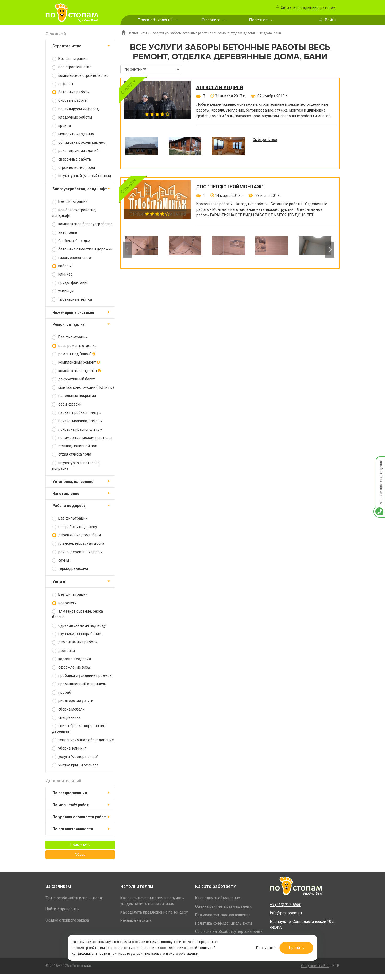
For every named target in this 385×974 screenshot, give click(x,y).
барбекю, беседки (71, 241)
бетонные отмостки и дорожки (82, 249)
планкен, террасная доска (78, 543)
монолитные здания (73, 134)
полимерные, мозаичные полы (82, 438)
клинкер (62, 274)
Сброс (80, 855)
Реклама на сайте (136, 920)
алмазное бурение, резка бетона (77, 614)
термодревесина (70, 568)
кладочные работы (72, 117)
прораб (61, 692)
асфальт (63, 84)
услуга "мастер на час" (75, 756)
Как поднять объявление (217, 898)
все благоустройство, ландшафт (74, 213)
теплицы (63, 291)
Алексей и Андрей (219, 87)
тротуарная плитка (72, 299)
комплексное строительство (80, 75)
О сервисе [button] (213, 20)
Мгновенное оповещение (379, 462)
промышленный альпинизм (79, 684)
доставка (63, 650)
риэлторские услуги (72, 700)
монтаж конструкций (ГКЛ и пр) (83, 387)
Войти (330, 20)
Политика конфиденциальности (223, 923)
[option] (142, 150)
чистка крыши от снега (75, 765)
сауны (60, 560)
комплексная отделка (76, 371)
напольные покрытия (74, 396)
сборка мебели (68, 709)
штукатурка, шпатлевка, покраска (76, 466)
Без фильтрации (70, 58)
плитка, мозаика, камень (77, 421)
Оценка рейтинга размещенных (223, 906)
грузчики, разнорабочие (76, 634)
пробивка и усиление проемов (82, 675)
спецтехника (66, 717)
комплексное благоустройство (82, 224)
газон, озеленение (71, 257)
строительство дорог (74, 167)
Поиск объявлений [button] (157, 20)
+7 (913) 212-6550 (285, 905)
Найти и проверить (62, 909)
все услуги (64, 603)
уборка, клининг (69, 748)
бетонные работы (71, 92)
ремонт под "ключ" (73, 354)
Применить (80, 845)
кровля (61, 125)
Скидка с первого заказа (67, 920)
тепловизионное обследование (83, 740)
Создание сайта (315, 966)
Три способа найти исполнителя (73, 898)
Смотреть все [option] (265, 139)
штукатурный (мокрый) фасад (81, 176)
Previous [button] (127, 250)
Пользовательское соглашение (223, 915)
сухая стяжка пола (71, 454)
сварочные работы (72, 159)
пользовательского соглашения (172, 954)
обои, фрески (67, 404)
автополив (64, 232)
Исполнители (139, 33)
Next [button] (329, 250)
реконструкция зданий (75, 150)
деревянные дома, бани (76, 535)
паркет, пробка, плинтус (76, 412)
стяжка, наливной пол (74, 446)
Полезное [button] (260, 20)
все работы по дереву (74, 527)
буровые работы (69, 100)
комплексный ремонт (76, 362)
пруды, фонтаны (69, 282)
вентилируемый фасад (75, 109)
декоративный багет (73, 379)
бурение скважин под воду (79, 625)
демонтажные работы (75, 642)
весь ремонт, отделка (74, 345)
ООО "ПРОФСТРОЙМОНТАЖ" (229, 186)
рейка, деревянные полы (77, 552)
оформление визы (71, 667)
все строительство (71, 67)
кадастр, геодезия (71, 659)
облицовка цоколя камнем (79, 142)
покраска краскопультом (77, 429)
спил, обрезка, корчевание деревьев (78, 729)
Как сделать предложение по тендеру (154, 912)
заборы (61, 266)
